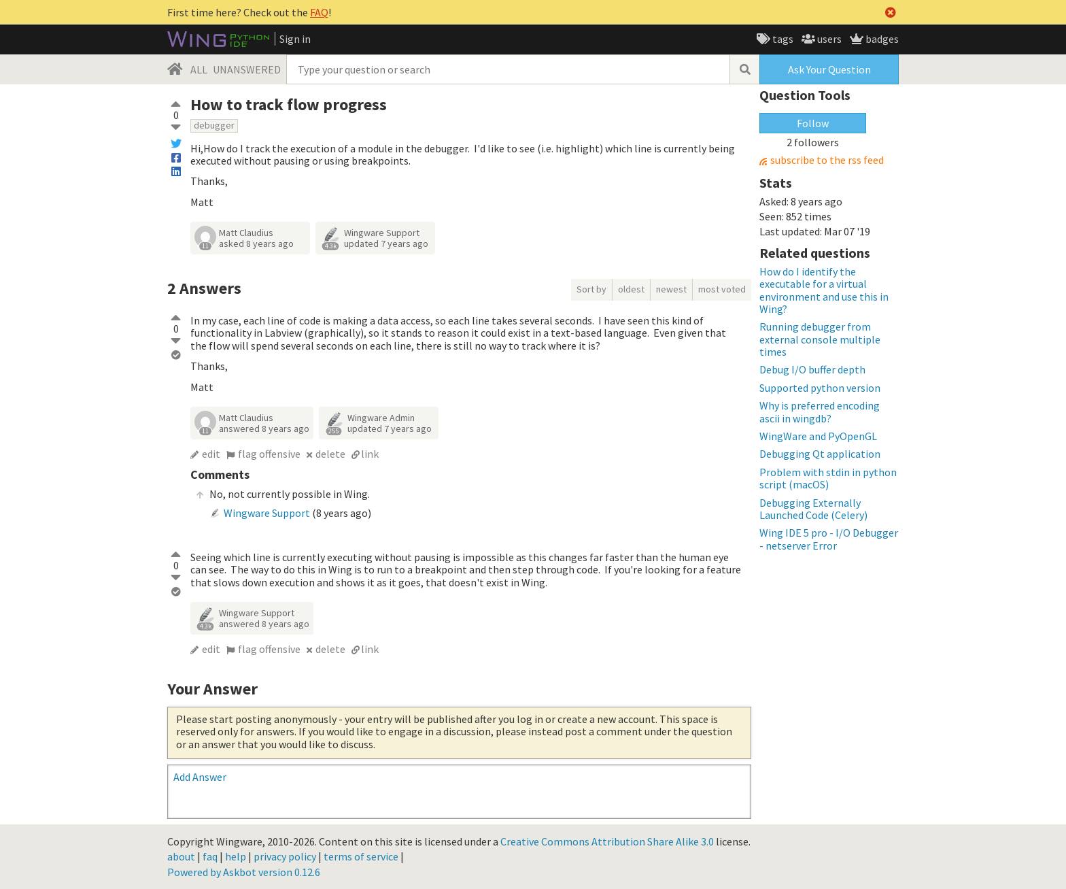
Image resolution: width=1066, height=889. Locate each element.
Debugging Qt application (819, 453)
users (828, 39)
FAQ (319, 12)
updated (386, 243)
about (181, 856)
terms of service (361, 856)
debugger (214, 125)
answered (264, 428)
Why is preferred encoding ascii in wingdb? (819, 411)
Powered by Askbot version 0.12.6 (243, 872)
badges (881, 39)
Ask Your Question (829, 69)
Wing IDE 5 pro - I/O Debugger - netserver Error (828, 539)
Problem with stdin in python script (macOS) (828, 478)
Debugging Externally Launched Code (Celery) (813, 509)
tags (781, 39)
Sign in (295, 39)
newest (671, 289)
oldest (631, 289)
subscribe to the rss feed (827, 160)
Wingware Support (381, 233)
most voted (722, 289)
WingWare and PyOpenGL (818, 436)
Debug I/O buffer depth (812, 369)
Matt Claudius (246, 233)
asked (256, 243)
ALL (198, 69)
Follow (813, 123)
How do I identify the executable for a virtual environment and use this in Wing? (824, 290)
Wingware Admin (381, 418)
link (370, 454)
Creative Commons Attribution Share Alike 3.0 (607, 841)
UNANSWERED (247, 69)
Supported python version (819, 388)
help (235, 856)
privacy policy (285, 856)
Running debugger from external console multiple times (819, 339)
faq (210, 856)
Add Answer (199, 777)
